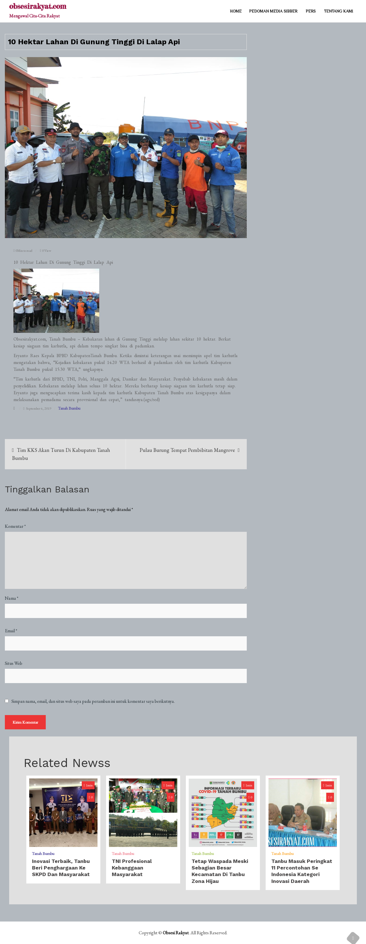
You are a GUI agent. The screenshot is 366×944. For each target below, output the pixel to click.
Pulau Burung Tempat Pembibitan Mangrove (187, 450)
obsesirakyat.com (37, 6)
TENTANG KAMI (338, 11)
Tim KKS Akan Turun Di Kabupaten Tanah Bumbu (61, 454)
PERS (311, 11)
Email (11, 631)
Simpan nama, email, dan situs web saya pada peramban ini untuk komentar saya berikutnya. (93, 701)
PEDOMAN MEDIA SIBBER (273, 11)
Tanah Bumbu (69, 408)
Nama (11, 598)
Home (236, 11)
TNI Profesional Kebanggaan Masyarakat (132, 867)
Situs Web (13, 663)
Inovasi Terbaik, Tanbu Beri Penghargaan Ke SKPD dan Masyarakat (61, 867)
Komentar (15, 526)
